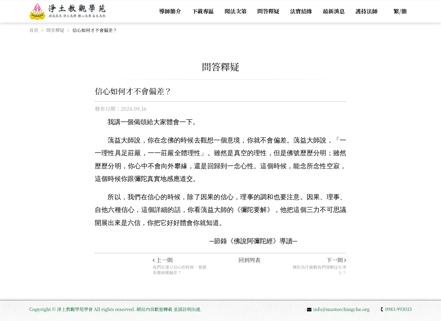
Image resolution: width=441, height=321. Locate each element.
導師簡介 (169, 11)
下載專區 (203, 11)
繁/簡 (400, 11)
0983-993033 (396, 309)
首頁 (33, 30)
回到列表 (249, 260)
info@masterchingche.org (338, 309)
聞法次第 (235, 11)
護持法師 (366, 11)
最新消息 (333, 11)
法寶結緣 (301, 11)
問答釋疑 (268, 11)
